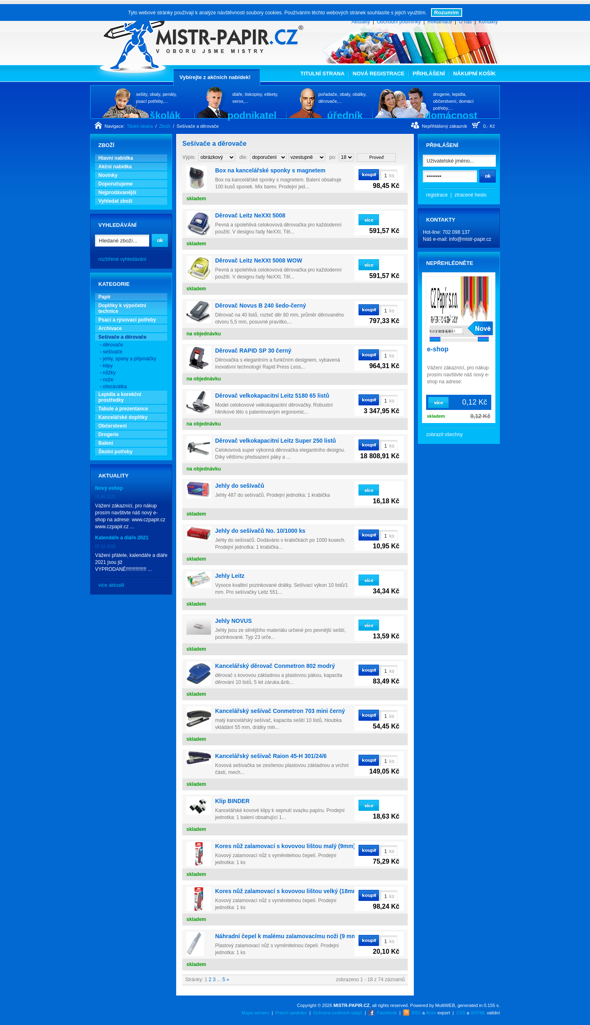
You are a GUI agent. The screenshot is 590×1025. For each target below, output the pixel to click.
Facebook (387, 1012)
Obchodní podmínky (398, 22)
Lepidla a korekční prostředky (119, 397)
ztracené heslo (470, 195)
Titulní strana (322, 73)
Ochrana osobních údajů (337, 1012)
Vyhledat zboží (115, 201)
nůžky (109, 373)
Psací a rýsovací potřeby (127, 320)
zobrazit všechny (444, 434)
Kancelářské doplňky (123, 417)
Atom (431, 1012)
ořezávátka (115, 386)
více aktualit (111, 585)
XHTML (478, 1012)
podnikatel (252, 115)
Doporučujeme (115, 184)
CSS (460, 1012)
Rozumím (446, 12)
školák (165, 115)
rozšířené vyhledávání (122, 259)
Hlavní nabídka (115, 158)
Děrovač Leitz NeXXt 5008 (250, 215)
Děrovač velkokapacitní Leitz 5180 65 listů (272, 395)
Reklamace (439, 22)
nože (108, 379)
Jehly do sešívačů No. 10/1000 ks (260, 530)
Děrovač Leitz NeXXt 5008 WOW (258, 260)
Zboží (164, 126)
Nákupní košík (474, 73)
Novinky (108, 175)
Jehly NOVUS (233, 621)
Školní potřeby (115, 452)
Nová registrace (378, 73)
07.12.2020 (105, 546)
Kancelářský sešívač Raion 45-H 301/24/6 (271, 756)
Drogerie (108, 434)
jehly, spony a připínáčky (130, 359)
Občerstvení (112, 426)
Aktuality (361, 22)
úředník (345, 115)
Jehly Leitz (230, 575)
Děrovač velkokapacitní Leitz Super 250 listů (275, 440)
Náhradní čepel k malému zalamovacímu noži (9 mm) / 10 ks (296, 936)
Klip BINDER (232, 801)
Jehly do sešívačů (239, 485)
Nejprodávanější (117, 192)
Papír (104, 297)
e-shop (437, 349)
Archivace (110, 328)
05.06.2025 (105, 497)
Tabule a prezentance (123, 409)
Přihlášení (429, 73)
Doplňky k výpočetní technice (122, 308)
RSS (416, 1012)
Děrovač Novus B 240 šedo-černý (260, 305)
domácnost (451, 115)
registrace (437, 195)
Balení (105, 443)
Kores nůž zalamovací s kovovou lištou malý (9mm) (285, 846)
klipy (108, 366)
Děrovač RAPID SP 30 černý (253, 350)
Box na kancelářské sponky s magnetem (270, 170)
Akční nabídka (115, 167)
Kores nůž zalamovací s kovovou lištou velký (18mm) (287, 891)
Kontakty (488, 22)
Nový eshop (109, 488)
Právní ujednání (291, 1012)
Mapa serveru (255, 1012)
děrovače (113, 345)
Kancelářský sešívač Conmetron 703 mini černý (280, 711)
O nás (465, 22)
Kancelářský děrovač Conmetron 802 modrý (275, 666)
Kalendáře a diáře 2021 (121, 538)
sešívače (112, 352)
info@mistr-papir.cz (470, 239)
